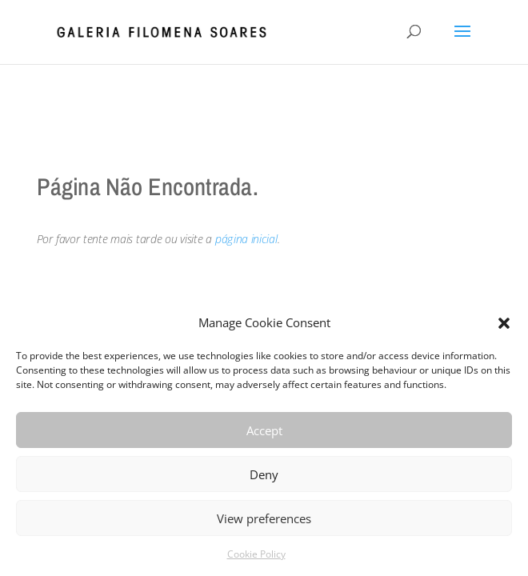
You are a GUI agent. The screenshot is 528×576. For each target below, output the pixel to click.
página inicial (246, 238)
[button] (504, 323)
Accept (264, 430)
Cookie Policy (256, 554)
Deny (264, 474)
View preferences (264, 518)
